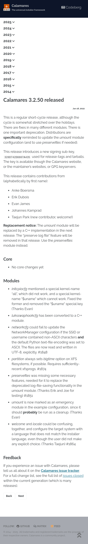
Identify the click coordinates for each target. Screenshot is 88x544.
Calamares (28, 7)
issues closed (73, 476)
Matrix (40, 526)
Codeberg (71, 7)
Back (9, 496)
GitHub (23, 526)
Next (21, 496)
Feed (55, 526)
